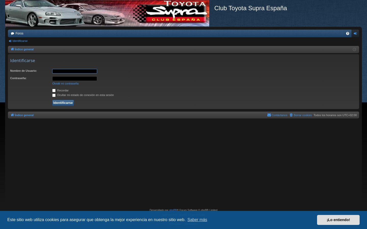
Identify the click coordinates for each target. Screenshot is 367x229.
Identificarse (20, 40)
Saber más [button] (197, 220)
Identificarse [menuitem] (356, 34)
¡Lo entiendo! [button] (338, 220)
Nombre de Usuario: (23, 70)
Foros (19, 33)
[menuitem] (347, 33)
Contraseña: (18, 78)
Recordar (60, 90)
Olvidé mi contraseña (65, 83)
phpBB (173, 210)
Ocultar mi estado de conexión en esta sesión (83, 95)
